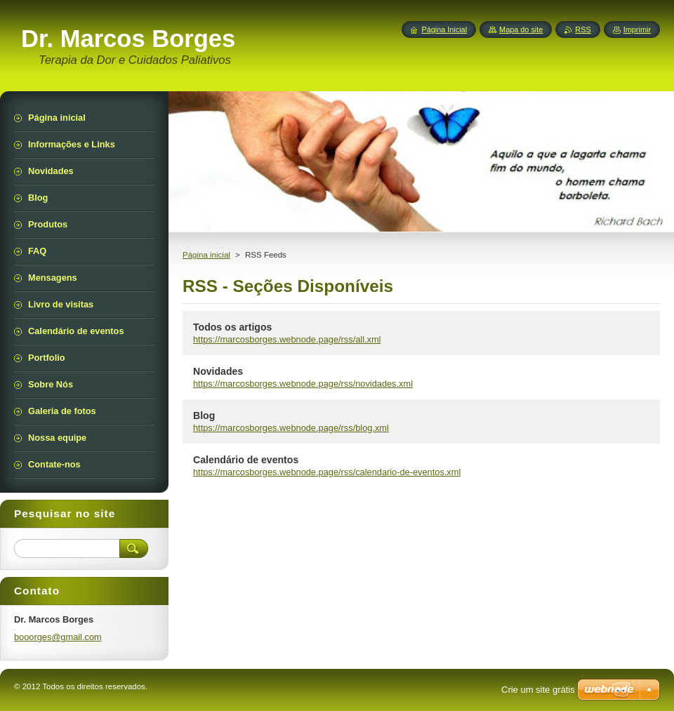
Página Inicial (444, 29)
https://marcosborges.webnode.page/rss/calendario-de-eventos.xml (327, 472)
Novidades (218, 371)
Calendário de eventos (245, 459)
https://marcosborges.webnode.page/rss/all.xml (287, 339)
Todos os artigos (232, 327)
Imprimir (637, 29)
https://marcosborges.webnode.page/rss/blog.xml (291, 428)
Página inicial (206, 255)
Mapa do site (521, 29)
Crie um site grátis (538, 689)
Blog (204, 415)
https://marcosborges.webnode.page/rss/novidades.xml (303, 383)
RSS (582, 29)
